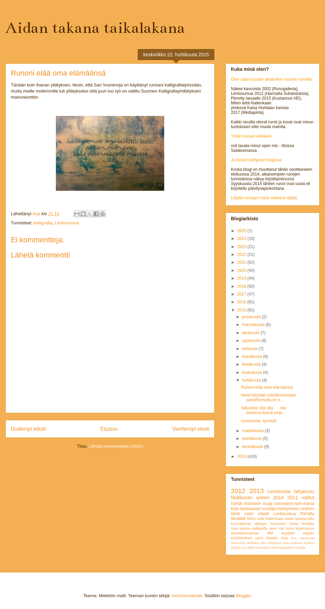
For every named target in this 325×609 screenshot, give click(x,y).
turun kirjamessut (300, 528)
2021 (242, 262)
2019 (242, 278)
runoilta (300, 547)
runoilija (269, 508)
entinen (307, 508)
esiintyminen (288, 508)
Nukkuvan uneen (250, 497)
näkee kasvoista (258, 547)
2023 (242, 246)
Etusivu (109, 429)
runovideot (283, 503)
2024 (242, 238)
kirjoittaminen (242, 538)
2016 (242, 302)
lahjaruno (304, 491)
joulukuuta (252, 316)
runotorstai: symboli (258, 421)
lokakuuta (251, 332)
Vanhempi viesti (190, 429)
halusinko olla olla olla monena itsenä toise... (263, 410)
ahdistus (253, 543)
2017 (242, 294)
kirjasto (309, 543)
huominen (278, 524)
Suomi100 (238, 543)
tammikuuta (253, 446)
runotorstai (279, 491)
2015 (242, 310)
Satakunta (307, 538)
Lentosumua (67, 222)
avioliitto (288, 533)
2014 (242, 456)
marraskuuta (254, 324)
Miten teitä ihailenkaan (265, 518)
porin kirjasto (266, 538)
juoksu (245, 528)
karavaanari (250, 508)
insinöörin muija (258, 503)
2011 (292, 497)
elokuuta (250, 348)
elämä (308, 503)
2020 (242, 270)
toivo (235, 528)
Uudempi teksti (28, 429)
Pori (294, 538)
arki (262, 543)
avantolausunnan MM (252, 533)
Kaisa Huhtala (301, 524)
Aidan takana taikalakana (95, 27)
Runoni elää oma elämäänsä (267, 387)
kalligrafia (43, 222)
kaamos (297, 543)
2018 (242, 286)
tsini (297, 503)
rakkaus (260, 524)
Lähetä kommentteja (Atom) (116, 446)
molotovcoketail (187, 595)
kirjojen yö (238, 547)
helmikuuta (252, 438)
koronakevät (241, 524)
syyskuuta (251, 340)
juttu (310, 518)
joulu (286, 543)
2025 (242, 230)
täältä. (292, 198)
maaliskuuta (253, 430)
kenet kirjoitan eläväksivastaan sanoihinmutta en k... (268, 397)
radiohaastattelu (282, 547)
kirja (234, 508)
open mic (276, 528)
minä (235, 513)
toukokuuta (252, 372)
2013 (256, 490)
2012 (238, 490)
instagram (274, 543)
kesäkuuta (252, 364)
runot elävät (256, 513)
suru (284, 538)
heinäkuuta (252, 356)
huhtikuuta (252, 380)
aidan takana (295, 518)
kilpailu (308, 533)
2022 (242, 254)
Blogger (243, 595)
